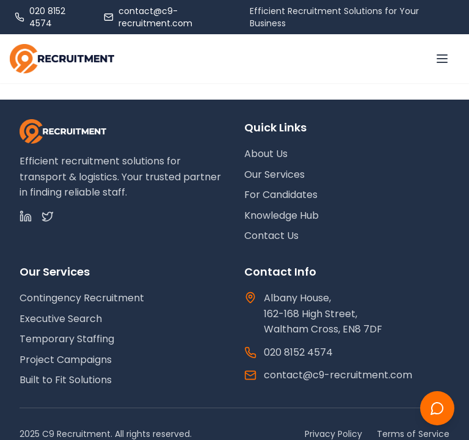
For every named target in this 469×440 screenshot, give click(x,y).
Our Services (274, 174)
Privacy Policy (333, 434)
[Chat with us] (437, 408)
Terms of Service (413, 434)
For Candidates (281, 195)
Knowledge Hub (281, 215)
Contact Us (271, 236)
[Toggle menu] (442, 58)
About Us (266, 154)
